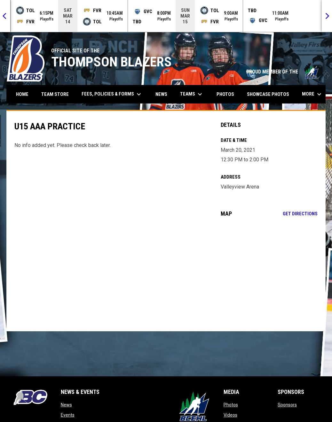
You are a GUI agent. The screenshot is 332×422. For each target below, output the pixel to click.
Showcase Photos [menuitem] (270, 94)
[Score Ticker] (166, 16)
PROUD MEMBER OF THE (282, 72)
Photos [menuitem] (225, 94)
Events (68, 415)
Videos (230, 415)
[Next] (327, 16)
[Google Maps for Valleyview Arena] (269, 274)
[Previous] (5, 16)
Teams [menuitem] (192, 94)
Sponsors (287, 404)
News (66, 404)
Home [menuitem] (22, 94)
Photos (231, 404)
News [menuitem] (161, 94)
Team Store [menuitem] (57, 94)
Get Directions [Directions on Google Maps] (300, 214)
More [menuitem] (312, 94)
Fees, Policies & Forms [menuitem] (112, 94)
